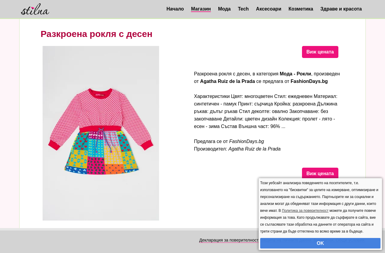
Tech (243, 8)
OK (320, 243)
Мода (224, 8)
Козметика (300, 8)
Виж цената (320, 51)
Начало (175, 8)
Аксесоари (268, 8)
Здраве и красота (341, 8)
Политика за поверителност (305, 211)
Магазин (201, 8)
